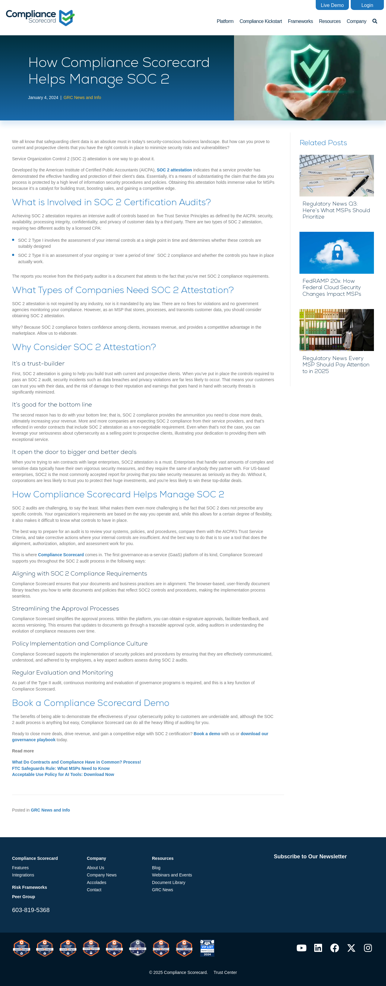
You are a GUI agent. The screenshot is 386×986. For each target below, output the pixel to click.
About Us (95, 867)
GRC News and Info (82, 97)
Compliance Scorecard (61, 554)
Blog (156, 867)
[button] (332, 5)
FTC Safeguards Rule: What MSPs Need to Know (61, 768)
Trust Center (225, 972)
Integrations (23, 875)
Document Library (168, 882)
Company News (102, 875)
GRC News (162, 889)
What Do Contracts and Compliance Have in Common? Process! (76, 762)
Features (20, 867)
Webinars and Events (172, 875)
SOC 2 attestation (174, 170)
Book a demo (207, 733)
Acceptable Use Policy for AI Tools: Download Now (63, 774)
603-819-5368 (31, 910)
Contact (94, 889)
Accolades (96, 882)
